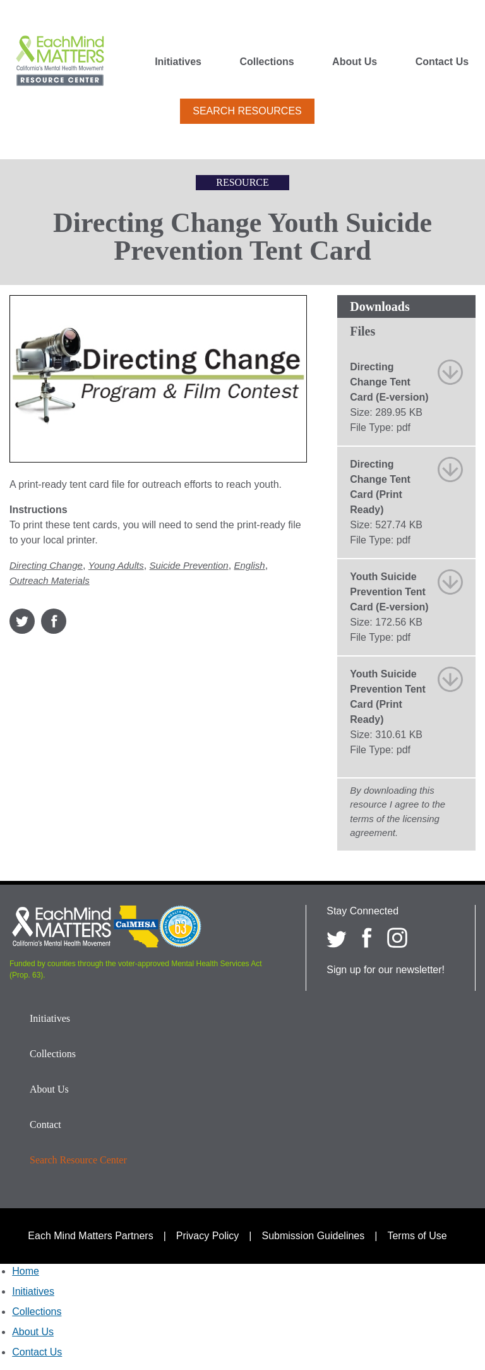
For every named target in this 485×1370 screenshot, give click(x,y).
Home (25, 1271)
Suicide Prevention (189, 565)
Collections (266, 62)
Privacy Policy (207, 1235)
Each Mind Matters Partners (90, 1235)
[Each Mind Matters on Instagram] (397, 938)
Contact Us (442, 62)
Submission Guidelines (313, 1235)
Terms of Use (416, 1235)
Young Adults (116, 565)
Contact (45, 1124)
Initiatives (178, 62)
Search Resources (247, 111)
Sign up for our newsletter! (385, 969)
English (249, 565)
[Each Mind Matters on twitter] (336, 938)
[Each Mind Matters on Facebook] (367, 938)
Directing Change (46, 565)
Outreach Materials (49, 580)
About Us (354, 62)
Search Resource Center (78, 1160)
